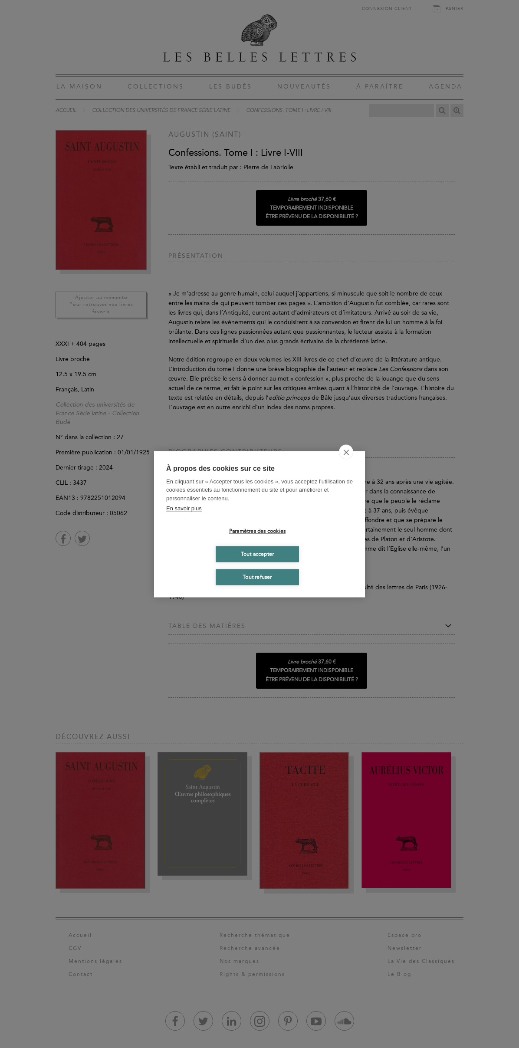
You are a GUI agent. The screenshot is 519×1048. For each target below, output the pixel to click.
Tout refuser (257, 577)
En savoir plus (184, 508)
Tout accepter (257, 554)
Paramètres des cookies (257, 531)
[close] (346, 451)
